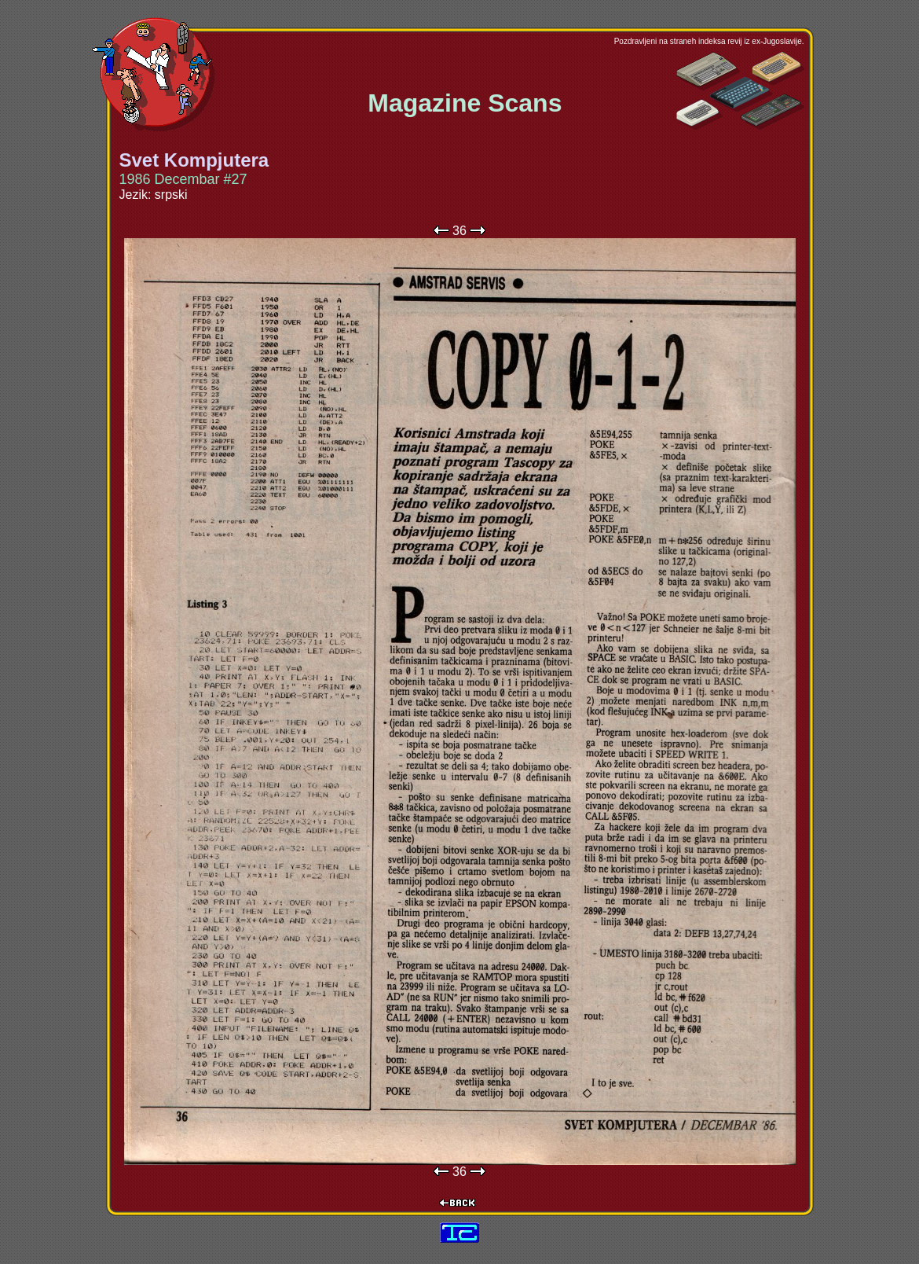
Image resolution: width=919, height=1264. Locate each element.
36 (459, 230)
